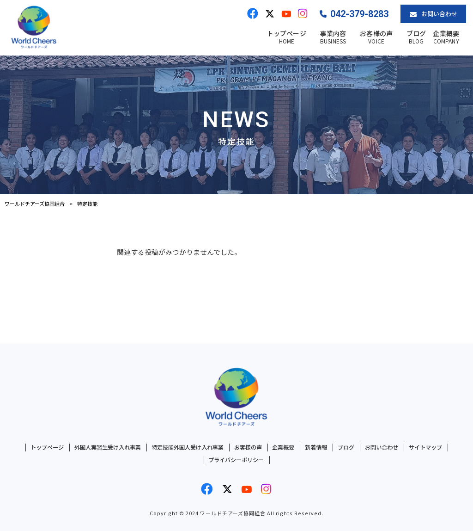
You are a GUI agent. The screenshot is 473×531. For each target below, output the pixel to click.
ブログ (346, 447)
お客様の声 (248, 447)
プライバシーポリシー (236, 460)
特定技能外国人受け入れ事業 (188, 447)
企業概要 (283, 447)
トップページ (47, 447)
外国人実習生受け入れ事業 (107, 447)
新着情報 (316, 447)
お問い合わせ (381, 447)
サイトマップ (425, 447)
